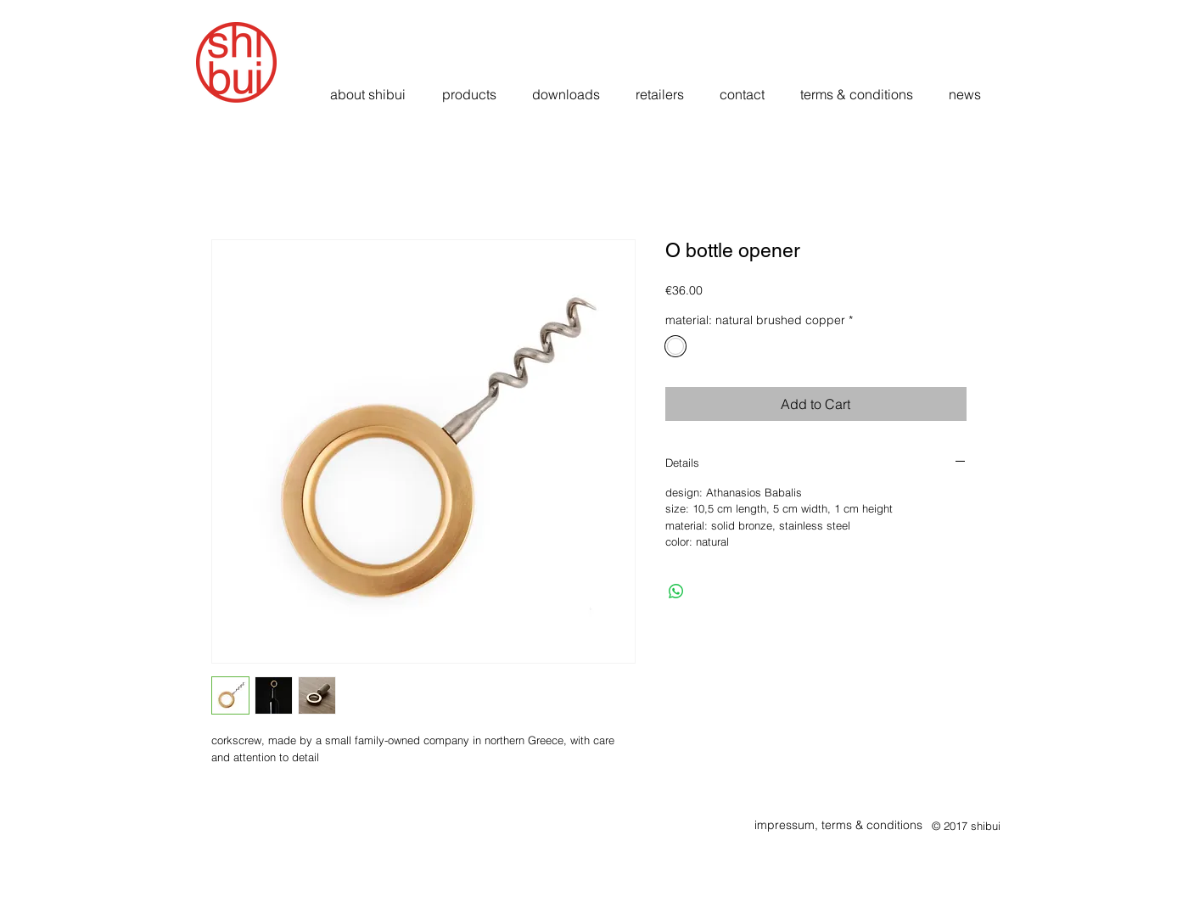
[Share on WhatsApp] (676, 591)
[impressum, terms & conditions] (838, 825)
